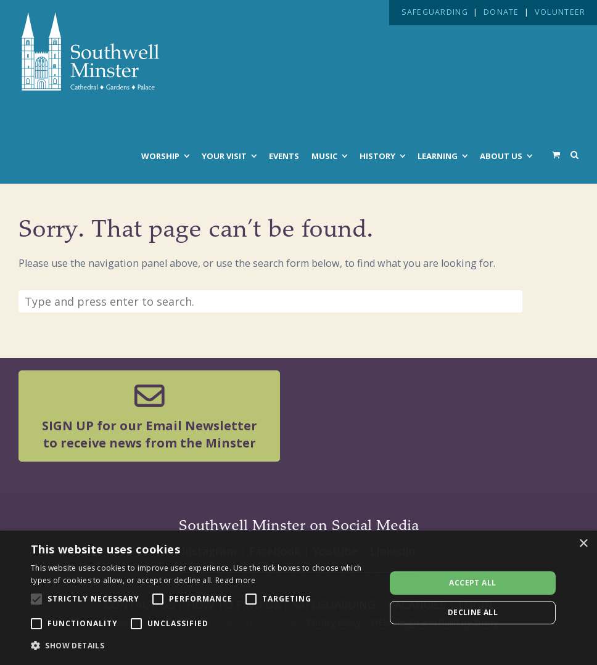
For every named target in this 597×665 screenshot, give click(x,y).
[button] (203, 646)
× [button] (583, 544)
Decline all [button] (473, 612)
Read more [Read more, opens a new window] (235, 580)
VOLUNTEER (560, 12)
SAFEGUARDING (434, 12)
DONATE (501, 12)
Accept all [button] (472, 582)
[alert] (298, 598)
